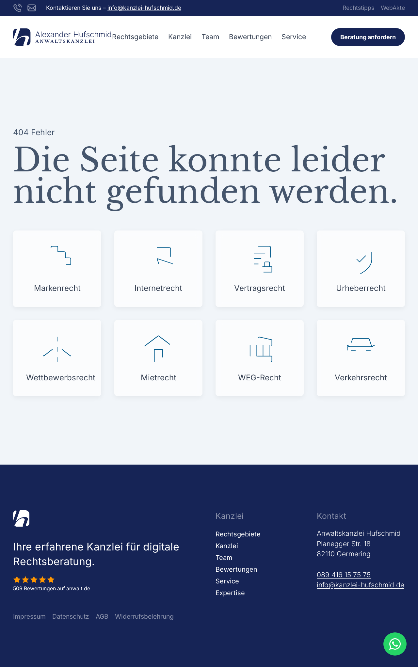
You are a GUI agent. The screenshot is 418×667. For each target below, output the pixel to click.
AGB (102, 616)
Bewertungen (250, 37)
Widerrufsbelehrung (144, 616)
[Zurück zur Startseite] (62, 37)
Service (227, 581)
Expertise (230, 593)
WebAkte (393, 7)
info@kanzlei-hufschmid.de (144, 7)
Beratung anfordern (368, 37)
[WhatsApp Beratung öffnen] (394, 643)
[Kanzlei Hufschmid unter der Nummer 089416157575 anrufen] (17, 7)
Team (210, 37)
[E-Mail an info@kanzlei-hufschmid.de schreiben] (31, 7)
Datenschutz (70, 616)
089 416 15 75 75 (344, 575)
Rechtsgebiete (238, 534)
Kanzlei (180, 37)
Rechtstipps (358, 7)
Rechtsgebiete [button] (135, 37)
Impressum (29, 616)
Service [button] (293, 37)
